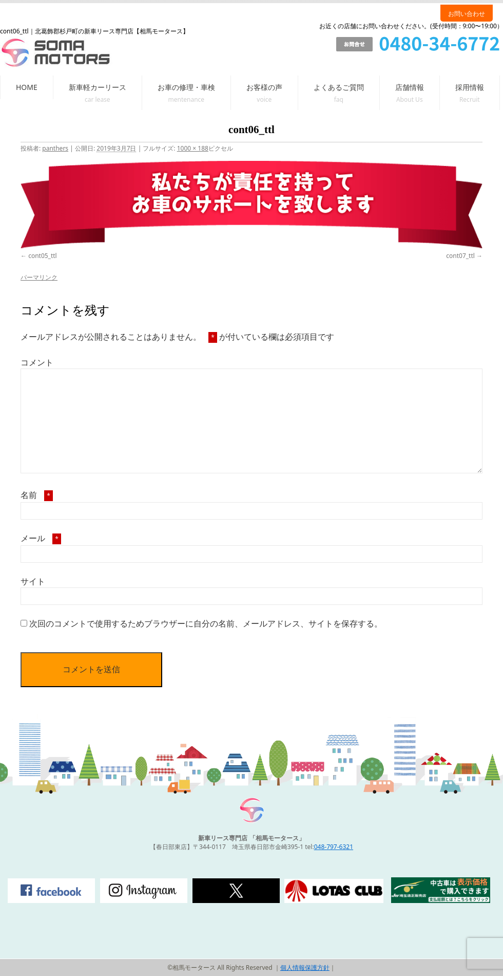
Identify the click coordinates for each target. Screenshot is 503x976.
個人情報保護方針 (305, 967)
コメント (37, 362)
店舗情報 (409, 87)
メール (41, 538)
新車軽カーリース (97, 87)
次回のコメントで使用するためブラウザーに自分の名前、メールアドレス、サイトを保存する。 (205, 623)
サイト (33, 581)
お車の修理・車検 (186, 87)
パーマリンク (39, 277)
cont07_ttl (460, 255)
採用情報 (469, 87)
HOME (26, 87)
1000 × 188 (192, 148)
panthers (55, 148)
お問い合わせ (466, 13)
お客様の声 (264, 87)
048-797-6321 (333, 846)
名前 (37, 495)
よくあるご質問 (339, 87)
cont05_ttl (42, 255)
